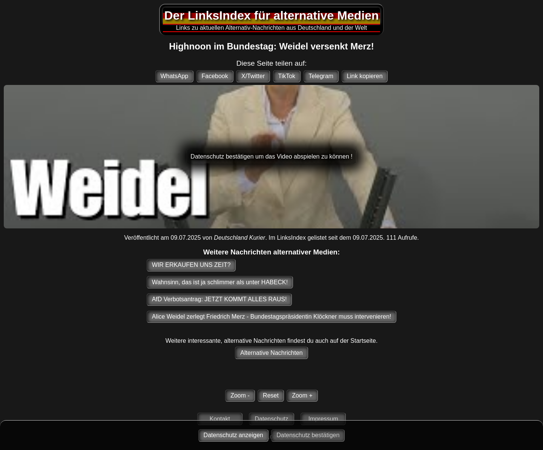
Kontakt (220, 419)
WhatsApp (174, 76)
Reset (271, 395)
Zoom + (302, 395)
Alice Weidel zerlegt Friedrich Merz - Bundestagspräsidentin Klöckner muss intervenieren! (271, 316)
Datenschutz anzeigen (233, 435)
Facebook (214, 76)
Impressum (323, 419)
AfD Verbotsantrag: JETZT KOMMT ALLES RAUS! (219, 299)
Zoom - (240, 395)
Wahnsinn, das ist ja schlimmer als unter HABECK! (220, 282)
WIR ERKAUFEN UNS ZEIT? (191, 265)
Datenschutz (271, 419)
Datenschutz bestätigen (307, 435)
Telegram (320, 76)
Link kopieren (364, 76)
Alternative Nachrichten (271, 353)
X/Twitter (253, 76)
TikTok (286, 76)
